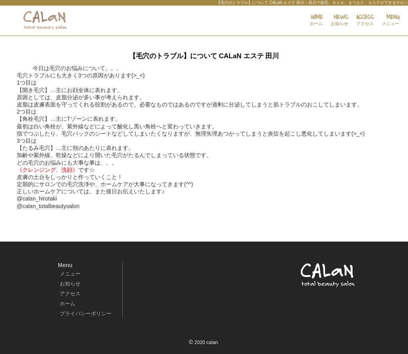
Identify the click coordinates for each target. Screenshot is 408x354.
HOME (316, 20)
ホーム (67, 304)
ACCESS (365, 20)
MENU (390, 20)
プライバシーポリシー (86, 314)
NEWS (339, 20)
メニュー (70, 274)
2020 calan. (206, 342)
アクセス (70, 294)
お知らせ (70, 284)
